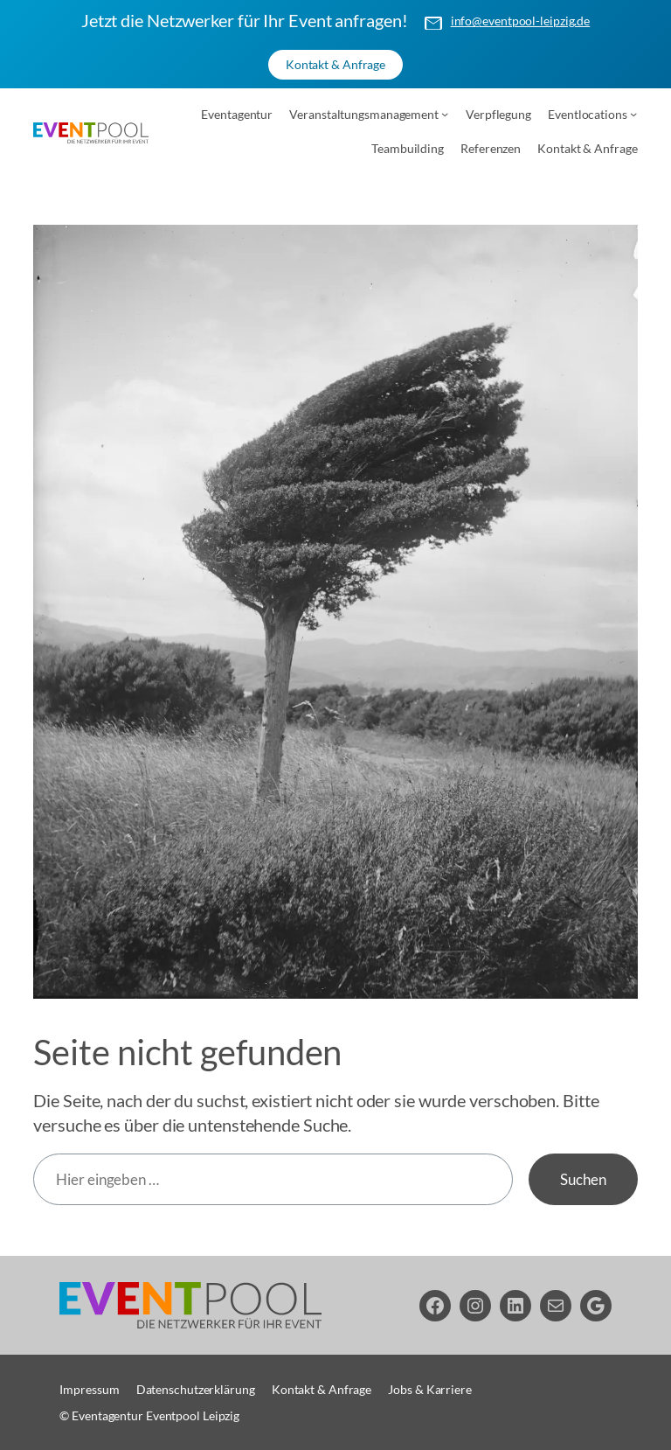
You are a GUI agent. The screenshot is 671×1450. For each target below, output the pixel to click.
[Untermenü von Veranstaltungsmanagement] (444, 113)
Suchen (582, 1179)
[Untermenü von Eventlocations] (633, 113)
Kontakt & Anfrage (335, 64)
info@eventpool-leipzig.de (521, 20)
